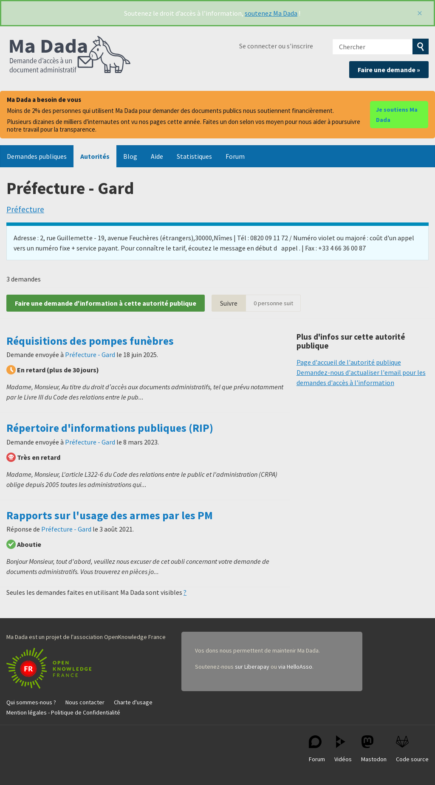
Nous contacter (85, 702)
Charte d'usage (133, 702)
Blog (130, 156)
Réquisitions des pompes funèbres (90, 341)
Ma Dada (70, 55)
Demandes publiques (37, 156)
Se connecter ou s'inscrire (276, 46)
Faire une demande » (389, 69)
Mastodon (374, 749)
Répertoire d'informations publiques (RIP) (109, 428)
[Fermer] (419, 13)
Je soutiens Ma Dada (397, 115)
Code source (412, 749)
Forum (235, 156)
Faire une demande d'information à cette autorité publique (105, 303)
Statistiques (194, 156)
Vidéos (343, 749)
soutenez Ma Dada (271, 13)
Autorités (95, 156)
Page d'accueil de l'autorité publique (349, 362)
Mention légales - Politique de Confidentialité (63, 712)
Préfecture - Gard (90, 354)
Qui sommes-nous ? (31, 702)
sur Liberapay (252, 666)
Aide (157, 156)
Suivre (228, 303)
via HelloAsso (295, 666)
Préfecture (25, 209)
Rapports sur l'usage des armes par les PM (109, 515)
